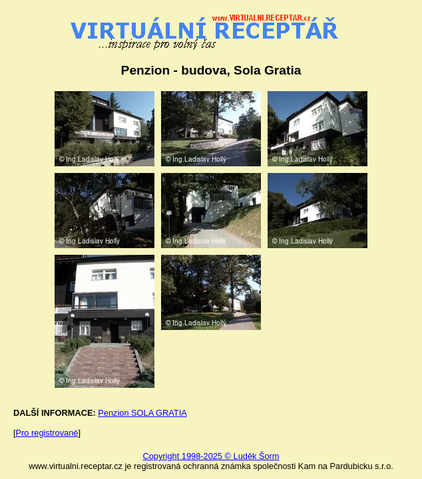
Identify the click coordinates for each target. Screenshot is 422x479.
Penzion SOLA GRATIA (142, 413)
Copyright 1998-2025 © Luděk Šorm (210, 456)
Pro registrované (47, 433)
